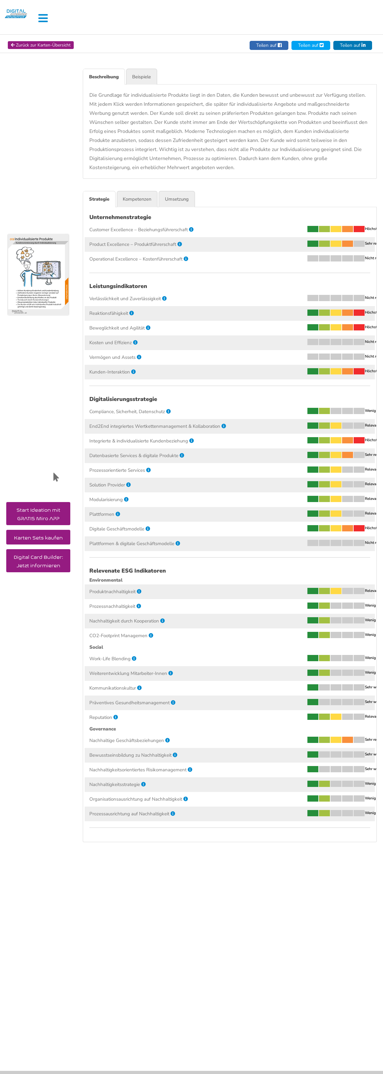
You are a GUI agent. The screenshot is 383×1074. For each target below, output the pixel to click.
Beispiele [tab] (143, 77)
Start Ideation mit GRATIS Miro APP (38, 513)
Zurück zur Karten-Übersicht (41, 45)
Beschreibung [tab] (104, 77)
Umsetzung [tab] (180, 199)
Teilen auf (269, 45)
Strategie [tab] (99, 199)
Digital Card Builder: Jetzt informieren (38, 560)
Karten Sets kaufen (38, 536)
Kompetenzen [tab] (139, 199)
